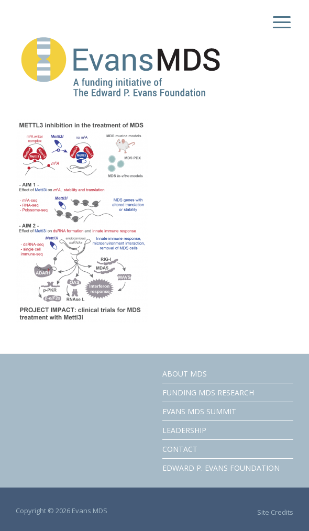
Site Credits (275, 512)
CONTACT (179, 449)
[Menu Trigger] (279, 22)
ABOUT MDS (184, 374)
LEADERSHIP (184, 430)
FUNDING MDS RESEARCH (208, 392)
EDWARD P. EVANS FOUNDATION (221, 468)
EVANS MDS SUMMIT (199, 411)
